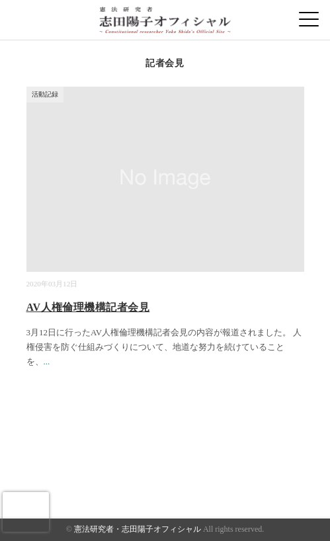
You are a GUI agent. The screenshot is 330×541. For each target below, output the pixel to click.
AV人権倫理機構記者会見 (88, 307)
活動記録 (45, 94)
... (47, 361)
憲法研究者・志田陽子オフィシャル (137, 529)
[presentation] (26, 512)
